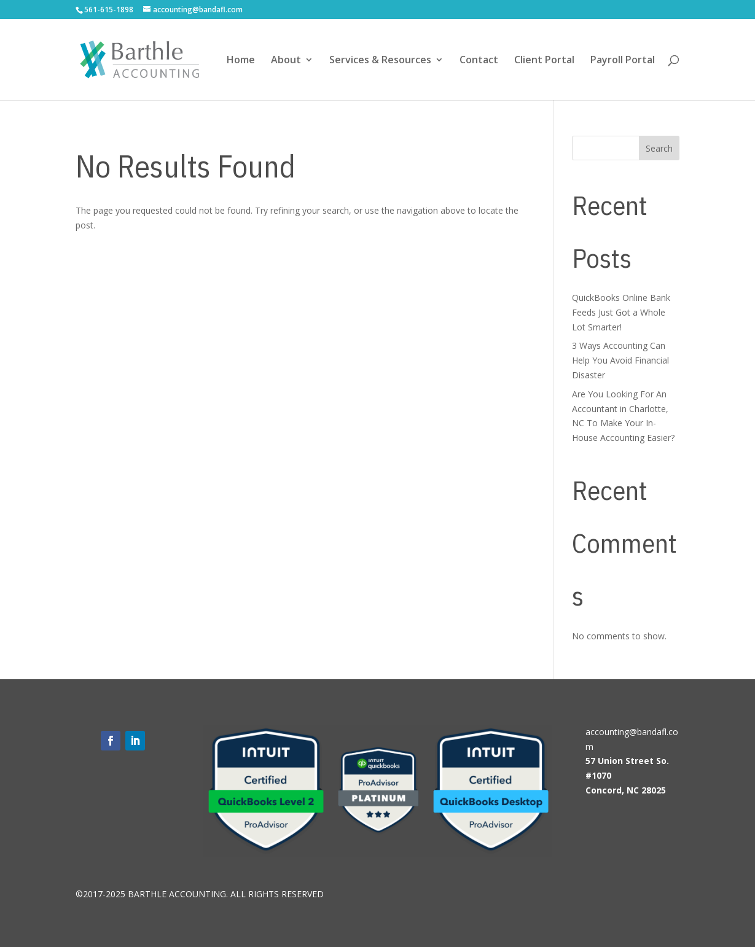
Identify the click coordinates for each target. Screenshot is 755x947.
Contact (479, 60)
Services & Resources (380, 60)
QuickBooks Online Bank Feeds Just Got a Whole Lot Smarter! (621, 312)
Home (241, 60)
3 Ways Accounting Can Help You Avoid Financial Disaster (620, 360)
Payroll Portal (622, 60)
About (286, 60)
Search (659, 148)
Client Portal (544, 60)
